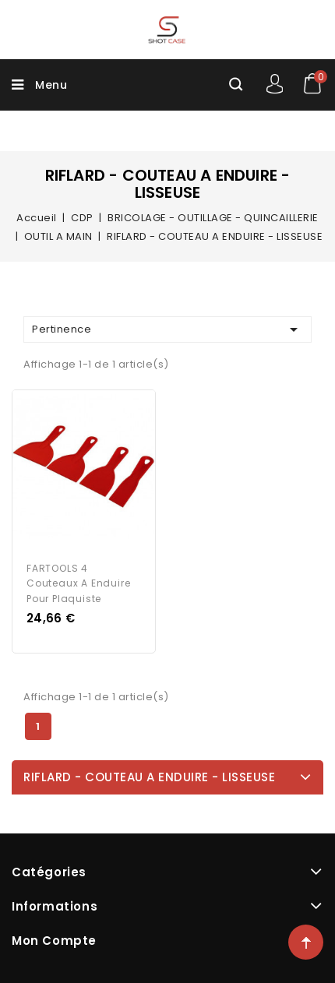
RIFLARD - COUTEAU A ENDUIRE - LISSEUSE (149, 777)
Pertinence (167, 329)
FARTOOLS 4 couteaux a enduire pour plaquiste (78, 584)
